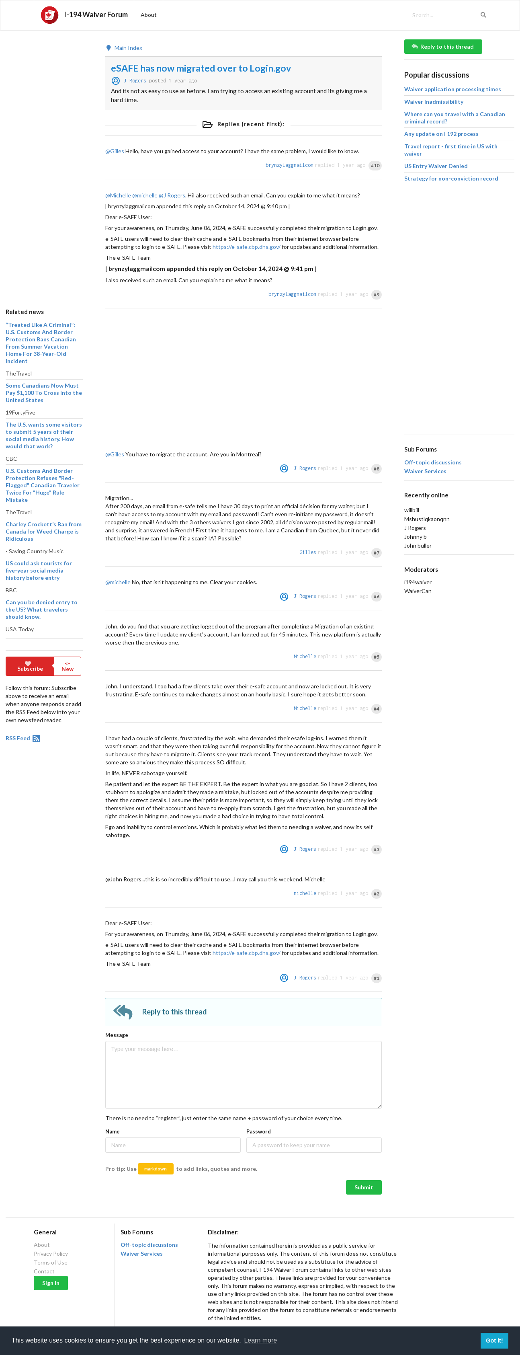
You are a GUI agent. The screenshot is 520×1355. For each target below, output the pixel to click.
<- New (67, 666)
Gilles (307, 552)
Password (258, 1131)
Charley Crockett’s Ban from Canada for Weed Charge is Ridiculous (44, 531)
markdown (155, 1168)
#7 (376, 553)
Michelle (305, 656)
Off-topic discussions (433, 462)
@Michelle (118, 195)
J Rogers (135, 81)
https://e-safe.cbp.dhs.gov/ (246, 246)
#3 (376, 849)
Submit (363, 1187)
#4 (376, 709)
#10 (375, 165)
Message (116, 1035)
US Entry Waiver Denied (436, 165)
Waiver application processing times (452, 89)
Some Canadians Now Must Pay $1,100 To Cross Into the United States (44, 392)
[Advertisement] (44, 160)
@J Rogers (172, 195)
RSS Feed (23, 738)
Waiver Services (425, 471)
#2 (376, 894)
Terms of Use (51, 1262)
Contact (44, 1271)
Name (112, 1131)
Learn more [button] (260, 1340)
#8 (376, 469)
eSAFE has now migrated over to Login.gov (201, 68)
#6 (376, 596)
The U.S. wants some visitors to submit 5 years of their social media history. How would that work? (44, 435)
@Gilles (114, 151)
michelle (305, 893)
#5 (376, 657)
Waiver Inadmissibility (433, 101)
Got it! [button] (494, 1340)
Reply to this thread (442, 46)
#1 (376, 978)
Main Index (123, 48)
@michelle (145, 195)
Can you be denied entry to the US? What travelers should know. (42, 609)
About (42, 1245)
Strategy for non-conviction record (451, 178)
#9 (376, 295)
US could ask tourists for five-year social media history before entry (39, 570)
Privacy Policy (51, 1253)
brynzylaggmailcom (289, 165)
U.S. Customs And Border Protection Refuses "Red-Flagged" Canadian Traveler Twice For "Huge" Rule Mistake (43, 485)
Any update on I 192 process (441, 133)
